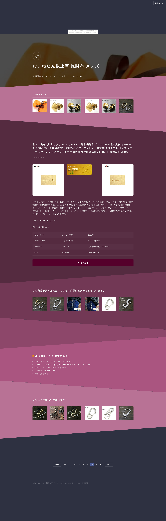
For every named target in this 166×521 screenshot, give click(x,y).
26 (83, 464)
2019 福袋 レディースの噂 (45, 370)
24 (75, 464)
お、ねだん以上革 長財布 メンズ (46, 483)
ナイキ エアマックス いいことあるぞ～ (50, 367)
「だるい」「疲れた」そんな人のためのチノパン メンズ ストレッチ (62, 364)
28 (92, 464)
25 (79, 464)
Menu (157, 3)
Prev (57, 464)
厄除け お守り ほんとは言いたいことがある (52, 361)
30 (101, 464)
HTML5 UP (85, 483)
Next (109, 464)
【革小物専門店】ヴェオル (99, 246)
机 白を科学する (41, 373)
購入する (85, 263)
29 (96, 464)
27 (88, 464)
